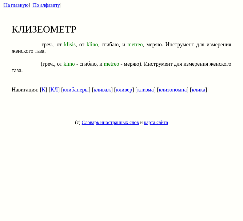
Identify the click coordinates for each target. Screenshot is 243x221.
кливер (124, 90)
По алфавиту (46, 5)
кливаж (102, 90)
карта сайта (156, 122)
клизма (145, 90)
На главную (16, 5)
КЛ (54, 90)
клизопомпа (173, 90)
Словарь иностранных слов (110, 122)
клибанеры (76, 90)
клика (198, 90)
